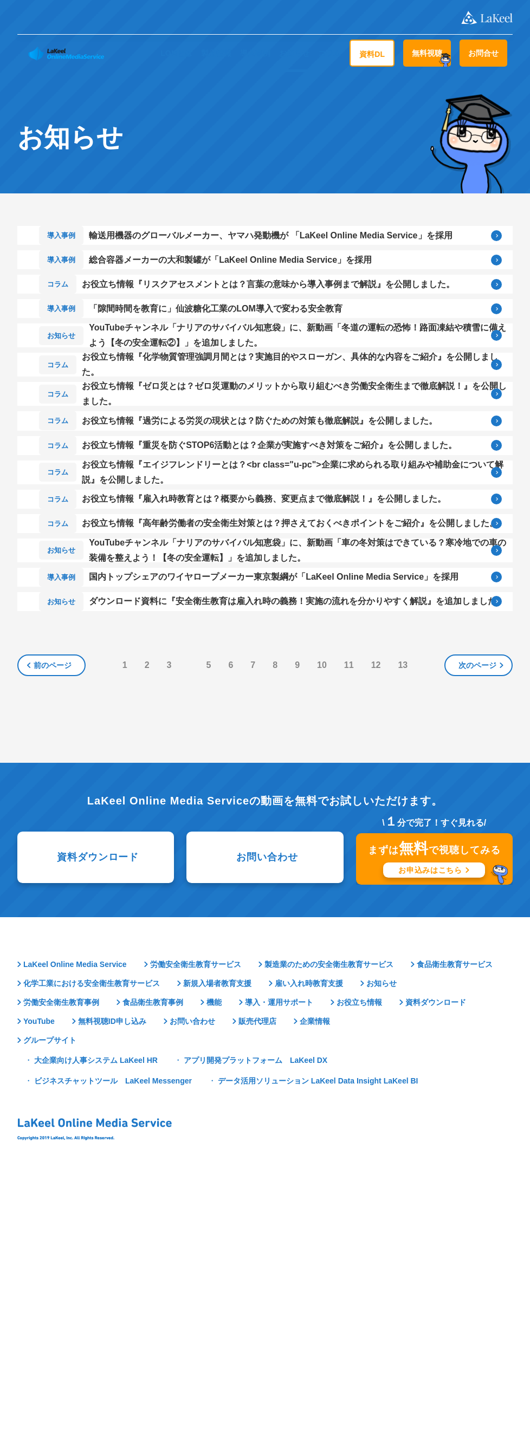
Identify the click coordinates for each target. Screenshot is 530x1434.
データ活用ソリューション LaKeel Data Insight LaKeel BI (318, 1331)
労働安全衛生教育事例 (61, 1253)
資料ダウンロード (98, 1106)
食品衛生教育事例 (152, 1253)
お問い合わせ (267, 1106)
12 (378, 914)
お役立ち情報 (359, 1253)
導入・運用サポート (279, 1253)
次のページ (477, 915)
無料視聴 (427, 53)
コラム (329, 53)
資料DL (372, 54)
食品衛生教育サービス (455, 1215)
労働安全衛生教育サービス (195, 1215)
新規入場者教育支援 (217, 1234)
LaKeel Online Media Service (75, 1215)
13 (405, 914)
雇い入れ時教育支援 (309, 1234)
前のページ (53, 915)
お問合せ (483, 53)
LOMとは (176, 53)
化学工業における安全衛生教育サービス (91, 1234)
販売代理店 (257, 1272)
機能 (214, 1253)
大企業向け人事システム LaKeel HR (96, 1310)
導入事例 (255, 53)
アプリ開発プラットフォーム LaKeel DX (255, 1310)
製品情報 (216, 53)
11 (351, 914)
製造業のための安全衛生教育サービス (328, 1215)
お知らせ (294, 53)
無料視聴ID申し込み (112, 1272)
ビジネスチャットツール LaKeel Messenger (113, 1331)
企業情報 (315, 1272)
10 (324, 914)
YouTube (39, 1272)
